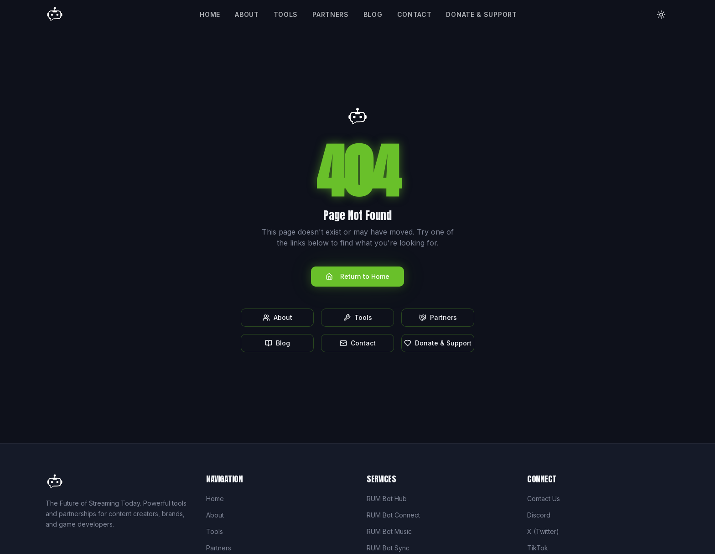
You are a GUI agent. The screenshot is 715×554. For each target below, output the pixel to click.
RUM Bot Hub (387, 498)
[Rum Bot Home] (55, 14)
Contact (414, 14)
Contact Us (543, 498)
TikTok (537, 548)
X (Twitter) (543, 531)
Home (210, 14)
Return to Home (357, 276)
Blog (373, 14)
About (247, 14)
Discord (538, 515)
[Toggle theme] (661, 14)
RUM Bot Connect (393, 515)
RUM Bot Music (389, 531)
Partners (330, 14)
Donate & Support (481, 14)
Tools (286, 14)
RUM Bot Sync (388, 548)
